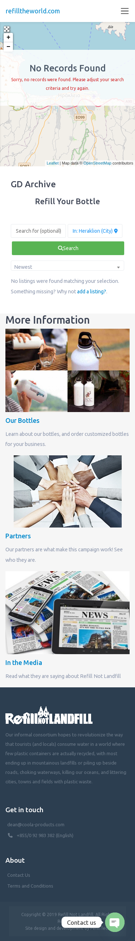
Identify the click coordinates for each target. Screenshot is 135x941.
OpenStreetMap (98, 163)
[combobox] (67, 266)
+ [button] (8, 37)
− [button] (8, 47)
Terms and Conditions (30, 885)
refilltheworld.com (33, 10)
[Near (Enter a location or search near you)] (95, 231)
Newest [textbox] (23, 267)
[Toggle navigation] (125, 11)
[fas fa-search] (68, 248)
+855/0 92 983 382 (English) (45, 835)
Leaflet (53, 163)
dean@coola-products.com (36, 824)
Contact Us (18, 874)
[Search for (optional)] (38, 231)
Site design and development (54, 928)
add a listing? (91, 291)
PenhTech (100, 928)
